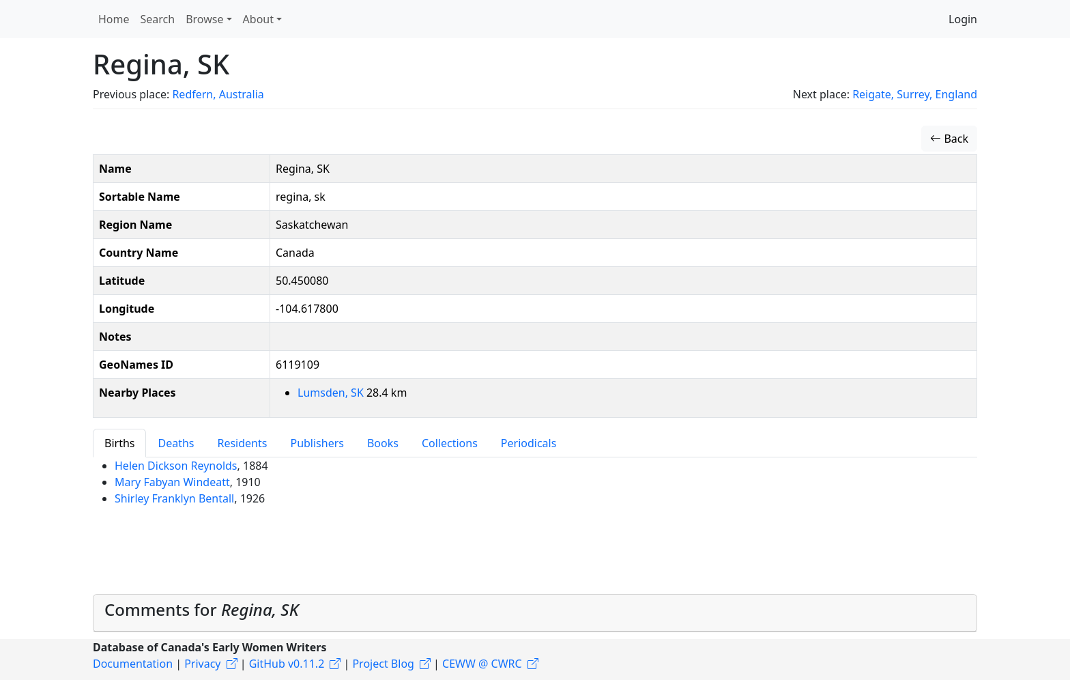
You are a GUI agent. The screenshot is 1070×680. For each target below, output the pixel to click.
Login (963, 19)
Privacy (202, 663)
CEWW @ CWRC (482, 663)
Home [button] (114, 19)
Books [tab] (383, 443)
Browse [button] (204, 19)
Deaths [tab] (176, 443)
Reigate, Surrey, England (914, 94)
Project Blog (383, 663)
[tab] (535, 613)
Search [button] (158, 19)
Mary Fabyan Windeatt (172, 482)
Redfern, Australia (217, 94)
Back (949, 138)
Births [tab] (119, 443)
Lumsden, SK (332, 392)
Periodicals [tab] (529, 443)
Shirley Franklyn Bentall (174, 498)
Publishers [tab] (317, 443)
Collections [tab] (450, 443)
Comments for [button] (201, 609)
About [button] (258, 19)
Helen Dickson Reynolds (176, 465)
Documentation (133, 663)
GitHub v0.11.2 (287, 663)
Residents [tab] (242, 443)
